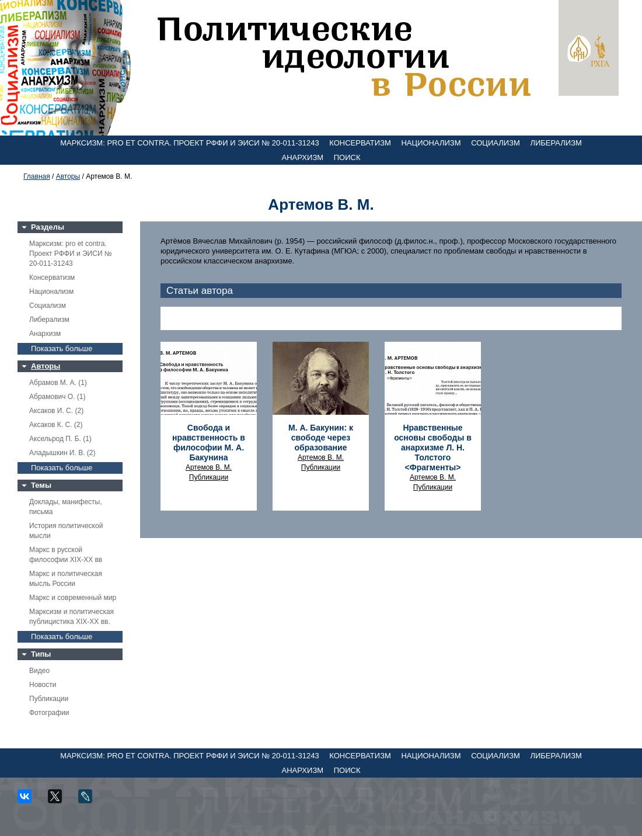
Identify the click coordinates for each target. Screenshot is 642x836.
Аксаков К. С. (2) (56, 425)
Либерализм (555, 142)
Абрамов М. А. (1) (58, 383)
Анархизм (303, 157)
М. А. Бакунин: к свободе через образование (320, 437)
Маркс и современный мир (72, 598)
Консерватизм (360, 142)
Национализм (430, 142)
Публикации (48, 699)
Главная (36, 176)
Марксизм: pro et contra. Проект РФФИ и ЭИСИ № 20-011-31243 (189, 142)
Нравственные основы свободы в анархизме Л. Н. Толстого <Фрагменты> (433, 447)
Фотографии (49, 713)
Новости (42, 685)
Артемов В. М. (209, 467)
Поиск (347, 157)
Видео (39, 671)
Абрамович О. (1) (57, 397)
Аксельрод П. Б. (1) (60, 439)
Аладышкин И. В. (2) (62, 453)
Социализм (495, 142)
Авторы (68, 176)
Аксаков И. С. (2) (56, 411)
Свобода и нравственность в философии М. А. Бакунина (208, 442)
